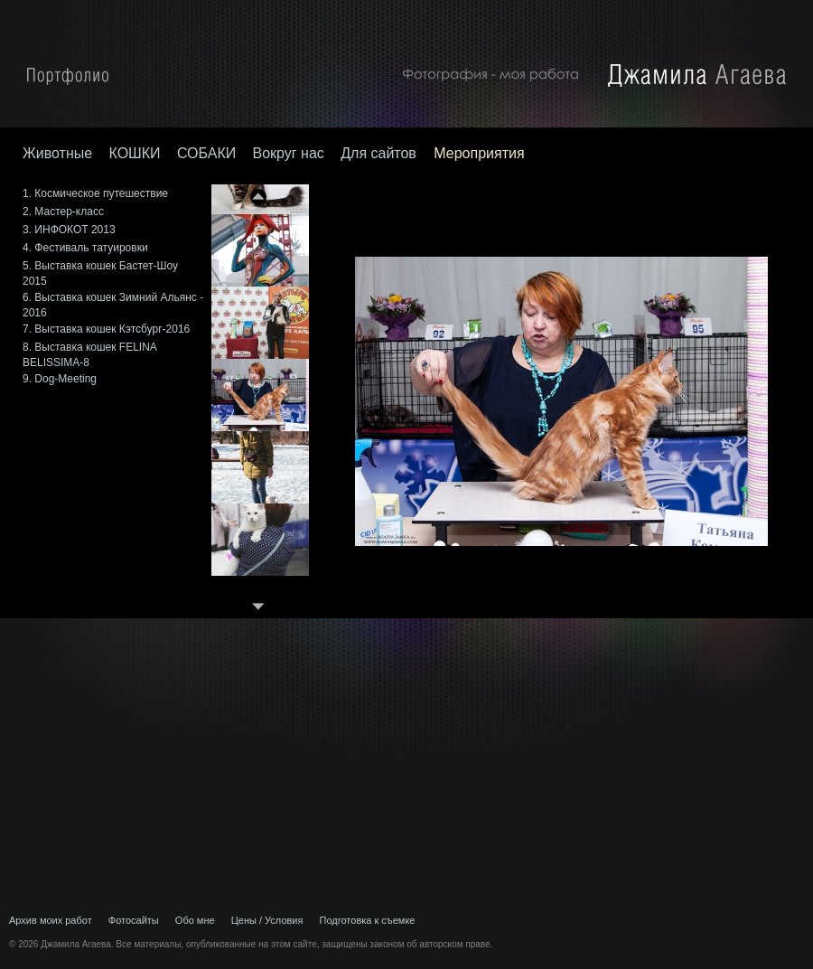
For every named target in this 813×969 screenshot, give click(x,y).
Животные (57, 153)
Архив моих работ (50, 920)
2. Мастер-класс (63, 211)
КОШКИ (134, 153)
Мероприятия (479, 153)
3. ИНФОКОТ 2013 (69, 229)
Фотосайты (133, 920)
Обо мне (195, 920)
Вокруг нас (288, 153)
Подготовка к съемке (368, 920)
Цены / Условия (267, 920)
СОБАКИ (206, 153)
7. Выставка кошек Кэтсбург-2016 (106, 329)
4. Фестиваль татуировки (85, 247)
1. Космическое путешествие (95, 193)
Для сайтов (380, 153)
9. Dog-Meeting (60, 378)
